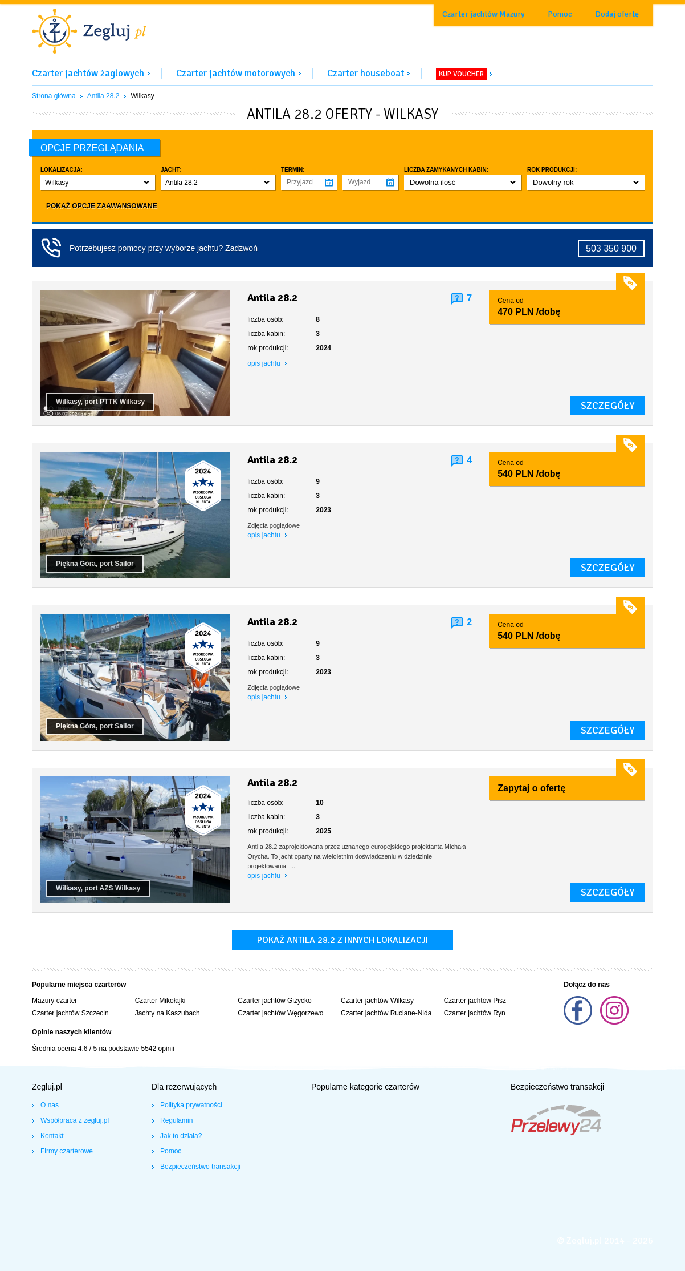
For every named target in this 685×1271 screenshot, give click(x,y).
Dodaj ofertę (617, 14)
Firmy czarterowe (66, 1151)
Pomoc (560, 14)
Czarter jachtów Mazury (483, 14)
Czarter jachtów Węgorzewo (280, 1013)
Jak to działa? (181, 1136)
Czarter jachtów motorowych (235, 73)
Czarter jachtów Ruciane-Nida (386, 1013)
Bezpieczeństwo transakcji (200, 1167)
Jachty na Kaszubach (167, 1013)
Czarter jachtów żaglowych (88, 73)
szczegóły (607, 405)
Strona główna (54, 96)
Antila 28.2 (103, 96)
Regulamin (176, 1120)
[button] (97, 182)
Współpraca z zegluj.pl (74, 1120)
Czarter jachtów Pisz (475, 1001)
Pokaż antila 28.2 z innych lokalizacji (342, 940)
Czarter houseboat (365, 73)
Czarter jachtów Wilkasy (377, 1001)
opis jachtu (264, 363)
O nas (49, 1105)
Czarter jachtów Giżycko (274, 1001)
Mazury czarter (54, 1001)
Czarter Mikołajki (160, 1001)
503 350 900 (611, 248)
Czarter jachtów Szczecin (70, 1013)
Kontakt (52, 1136)
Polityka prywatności (191, 1105)
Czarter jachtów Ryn (474, 1013)
